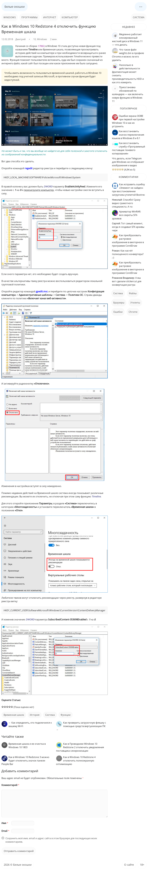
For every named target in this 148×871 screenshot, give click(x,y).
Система (139, 17)
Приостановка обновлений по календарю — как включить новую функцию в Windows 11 (127, 94)
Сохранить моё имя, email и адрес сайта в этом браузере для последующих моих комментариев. (51, 840)
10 (34, 39)
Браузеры (118, 302)
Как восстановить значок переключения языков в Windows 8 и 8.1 (128, 135)
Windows (9, 17)
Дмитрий (20, 39)
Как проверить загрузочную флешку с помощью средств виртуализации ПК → (81, 726)
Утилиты (135, 302)
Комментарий (10, 785)
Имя (4, 823)
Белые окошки (14, 7)
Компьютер (70, 17)
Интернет (49, 17)
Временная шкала (14, 714)
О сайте (129, 864)
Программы (29, 17)
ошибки (118, 311)
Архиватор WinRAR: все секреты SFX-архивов (126, 215)
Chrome (133, 311)
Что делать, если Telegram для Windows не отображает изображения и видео (128, 162)
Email (5, 831)
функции (66, 714)
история (34, 714)
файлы (133, 293)
